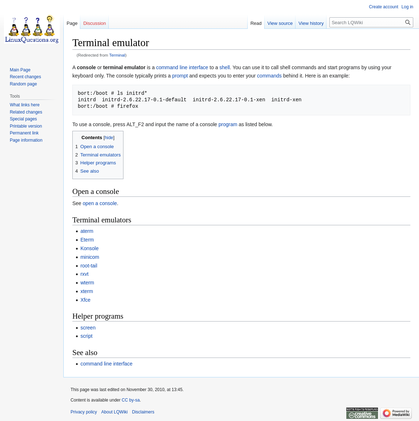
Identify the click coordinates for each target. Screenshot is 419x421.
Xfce (85, 300)
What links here (25, 104)
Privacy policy (84, 412)
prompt (180, 76)
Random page (23, 84)
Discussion (94, 23)
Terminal (117, 55)
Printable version (26, 126)
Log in (407, 6)
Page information (26, 140)
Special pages (23, 118)
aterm (86, 231)
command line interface (182, 67)
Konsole (89, 248)
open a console (100, 203)
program (227, 124)
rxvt (84, 274)
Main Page (20, 69)
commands (269, 76)
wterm (87, 282)
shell (225, 67)
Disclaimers (143, 412)
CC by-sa (131, 400)
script (86, 336)
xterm (86, 291)
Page (72, 23)
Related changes (26, 112)
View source (280, 23)
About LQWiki (114, 412)
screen (87, 328)
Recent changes (25, 76)
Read (256, 23)
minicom (89, 257)
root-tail (88, 266)
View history (311, 23)
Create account (383, 6)
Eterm (87, 240)
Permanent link (24, 133)
